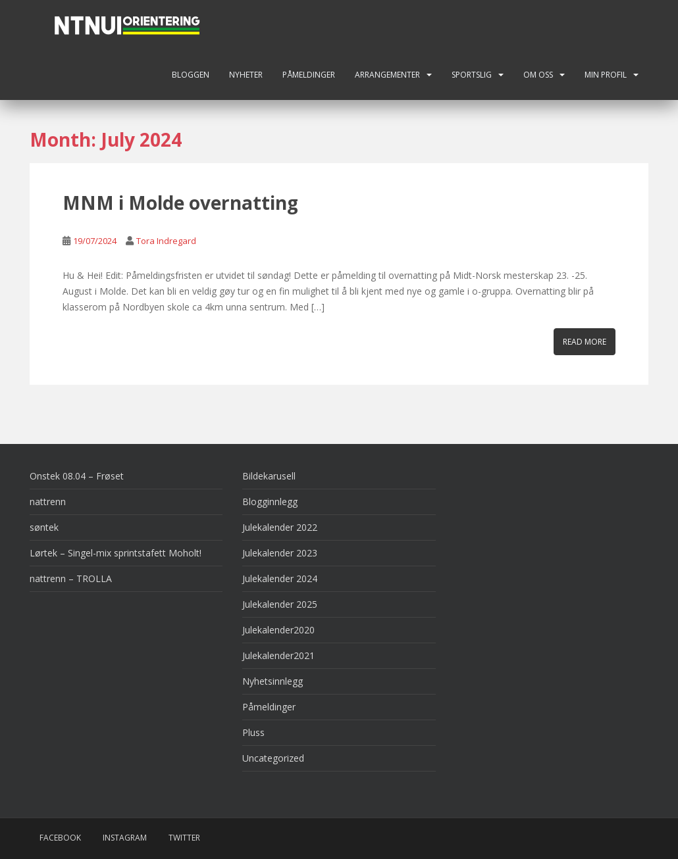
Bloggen (190, 74)
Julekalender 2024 (279, 578)
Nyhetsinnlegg (272, 681)
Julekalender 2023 (279, 553)
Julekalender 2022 (279, 527)
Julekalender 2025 (279, 604)
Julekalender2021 (278, 655)
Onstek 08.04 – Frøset (77, 476)
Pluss (253, 732)
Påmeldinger (308, 74)
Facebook (60, 837)
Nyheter (246, 74)
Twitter (184, 837)
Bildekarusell (269, 476)
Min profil (606, 74)
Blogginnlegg (270, 501)
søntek (44, 527)
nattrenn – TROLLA (71, 578)
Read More (584, 341)
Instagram (125, 837)
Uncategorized (273, 758)
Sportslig (472, 74)
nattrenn (48, 501)
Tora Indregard (166, 241)
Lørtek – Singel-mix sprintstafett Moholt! (115, 553)
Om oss (538, 74)
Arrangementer (387, 74)
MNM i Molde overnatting (180, 202)
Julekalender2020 (278, 630)
